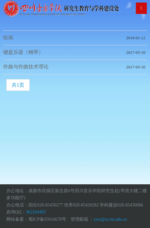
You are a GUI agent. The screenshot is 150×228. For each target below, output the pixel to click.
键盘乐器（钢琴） (23, 52)
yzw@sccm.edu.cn (110, 219)
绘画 (8, 37)
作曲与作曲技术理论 (26, 66)
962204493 (36, 212)
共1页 (18, 85)
